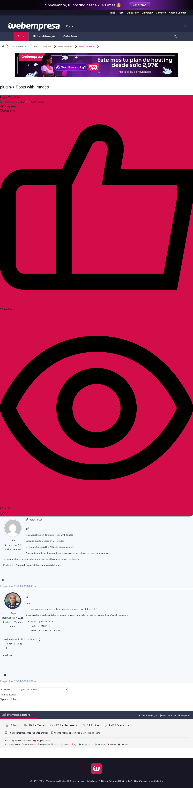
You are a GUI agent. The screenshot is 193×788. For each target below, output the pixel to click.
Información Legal (76, 781)
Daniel (44, 732)
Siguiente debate (9, 699)
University (147, 13)
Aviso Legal (92, 781)
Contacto (161, 13)
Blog (112, 13)
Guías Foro (133, 13)
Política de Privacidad (109, 781)
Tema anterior (8, 694)
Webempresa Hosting (56, 781)
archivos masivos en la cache (85, 732)
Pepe (28, 101)
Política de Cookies (129, 781)
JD (13, 540)
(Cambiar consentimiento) (151, 781)
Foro (121, 13)
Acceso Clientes (177, 13)
